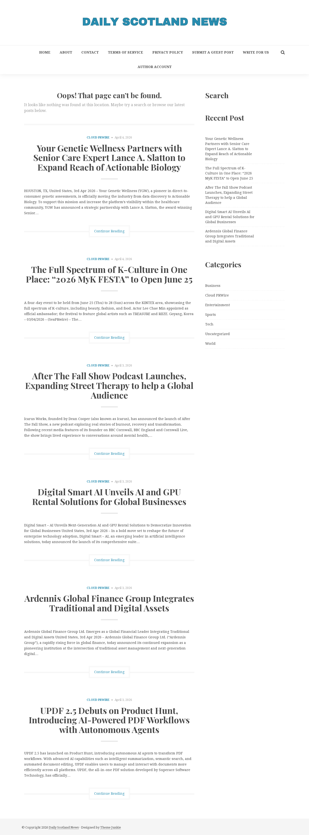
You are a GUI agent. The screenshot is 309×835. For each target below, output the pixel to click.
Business (212, 286)
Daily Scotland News (64, 827)
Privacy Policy (167, 52)
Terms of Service (125, 52)
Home (44, 52)
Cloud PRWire (98, 137)
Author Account (155, 67)
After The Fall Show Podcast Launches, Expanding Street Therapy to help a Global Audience (109, 385)
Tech (209, 324)
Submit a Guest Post (213, 52)
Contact (90, 52)
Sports (210, 315)
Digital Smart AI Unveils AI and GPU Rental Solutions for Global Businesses (109, 496)
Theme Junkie (110, 827)
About (66, 52)
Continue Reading (109, 231)
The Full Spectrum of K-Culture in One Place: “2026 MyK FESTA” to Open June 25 (109, 274)
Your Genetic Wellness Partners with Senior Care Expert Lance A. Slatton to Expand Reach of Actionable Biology (109, 157)
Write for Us (256, 52)
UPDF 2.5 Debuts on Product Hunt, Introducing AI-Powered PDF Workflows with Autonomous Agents (109, 719)
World (210, 343)
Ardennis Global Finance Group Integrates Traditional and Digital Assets (109, 603)
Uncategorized (217, 334)
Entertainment (217, 305)
